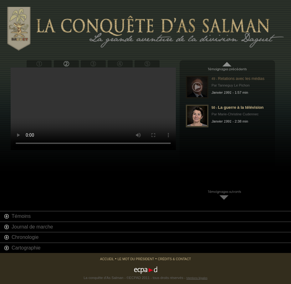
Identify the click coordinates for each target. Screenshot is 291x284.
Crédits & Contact (174, 259)
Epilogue (147, 63)
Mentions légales (196, 278)
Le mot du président (136, 259)
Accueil (107, 259)
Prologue (39, 63)
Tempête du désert (93, 63)
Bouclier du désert (66, 63)
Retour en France (120, 63)
